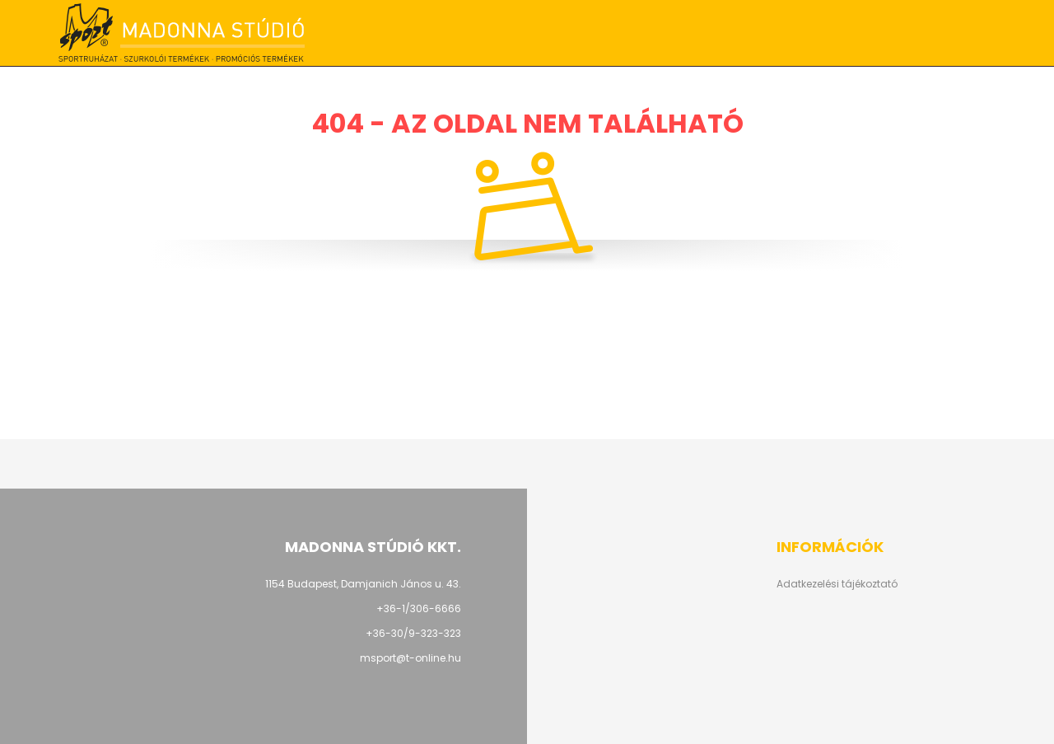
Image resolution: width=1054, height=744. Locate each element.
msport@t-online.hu (410, 658)
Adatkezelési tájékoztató (837, 584)
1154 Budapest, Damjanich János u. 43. (363, 584)
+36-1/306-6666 (737, 33)
